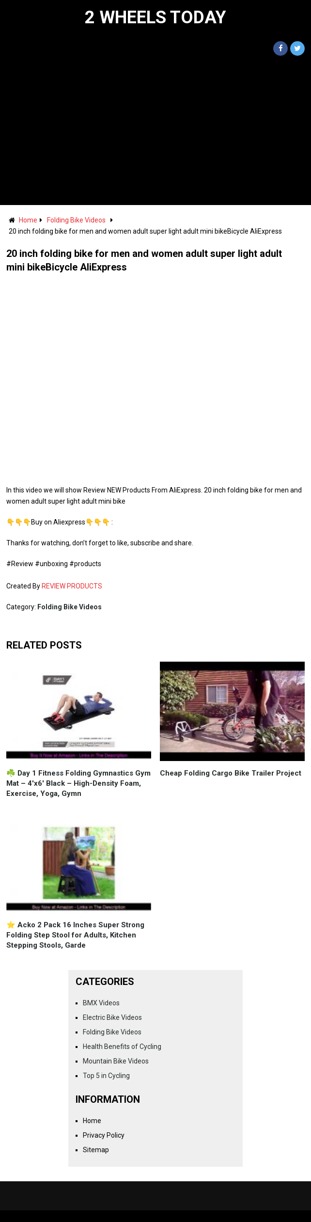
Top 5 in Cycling (106, 1075)
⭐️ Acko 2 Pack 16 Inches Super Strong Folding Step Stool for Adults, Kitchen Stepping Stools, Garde (75, 935)
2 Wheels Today (155, 17)
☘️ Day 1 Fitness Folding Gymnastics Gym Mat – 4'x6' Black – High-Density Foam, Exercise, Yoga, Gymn (78, 783)
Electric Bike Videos (112, 1017)
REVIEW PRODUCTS (72, 586)
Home (28, 220)
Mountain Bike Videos (116, 1061)
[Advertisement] (155, 132)
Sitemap (96, 1150)
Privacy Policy (103, 1135)
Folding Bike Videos (76, 220)
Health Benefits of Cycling (122, 1046)
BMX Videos (101, 1003)
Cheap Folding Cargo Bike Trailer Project (230, 773)
